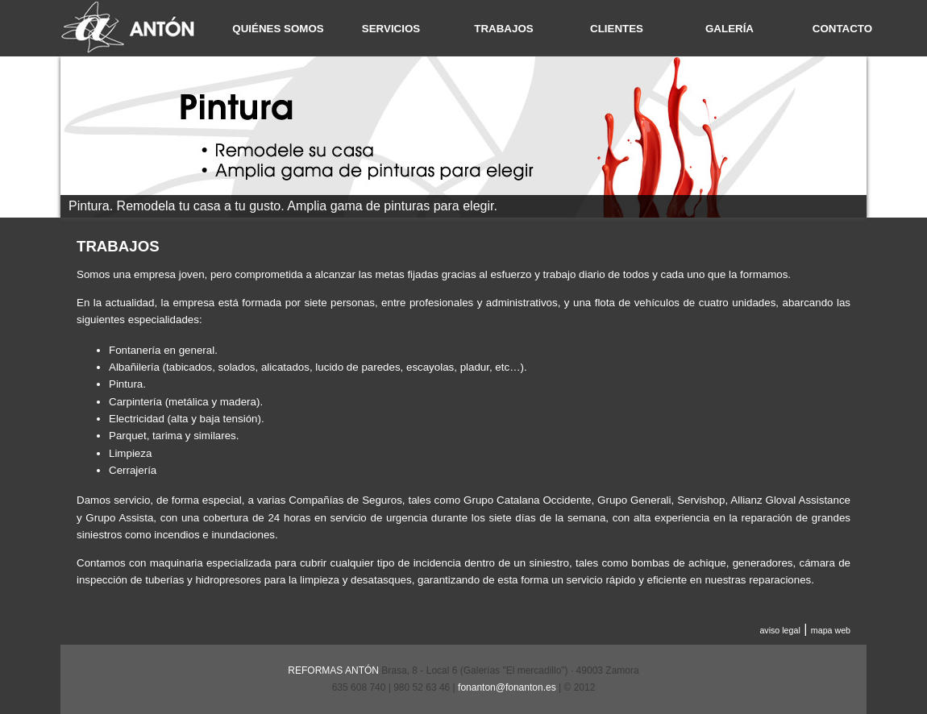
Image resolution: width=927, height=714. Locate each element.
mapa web (830, 630)
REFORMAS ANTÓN (333, 670)
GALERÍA (729, 29)
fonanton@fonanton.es (507, 687)
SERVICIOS (391, 29)
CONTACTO (842, 29)
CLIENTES (616, 29)
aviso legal (779, 630)
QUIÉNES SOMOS (277, 29)
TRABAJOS (503, 29)
